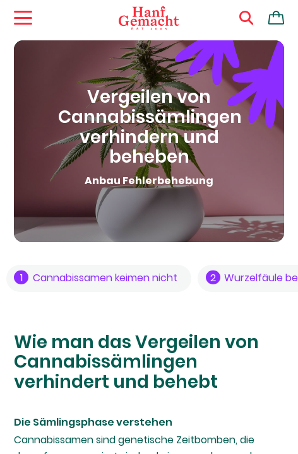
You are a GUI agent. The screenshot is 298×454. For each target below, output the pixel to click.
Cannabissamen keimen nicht (95, 278)
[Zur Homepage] (149, 18)
